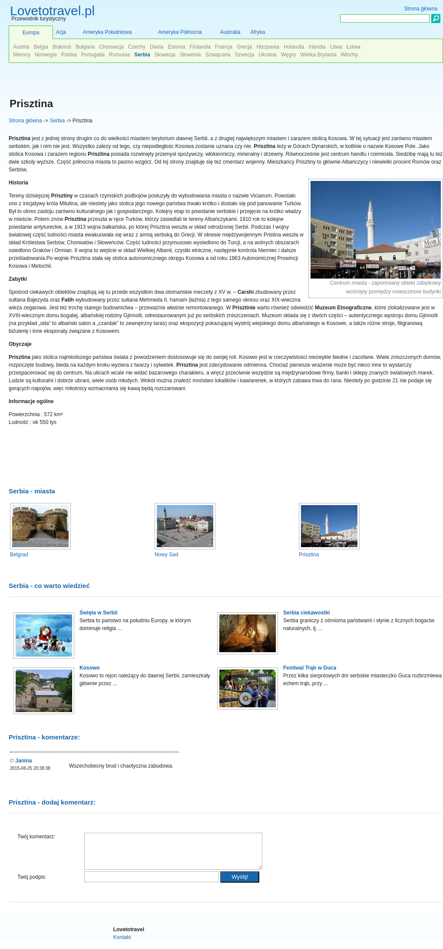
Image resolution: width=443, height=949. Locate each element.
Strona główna (25, 121)
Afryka (257, 32)
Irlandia (317, 47)
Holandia (294, 47)
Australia (230, 32)
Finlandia (200, 47)
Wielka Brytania (318, 55)
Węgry (288, 55)
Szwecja (244, 55)
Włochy (349, 55)
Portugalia (93, 55)
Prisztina (309, 555)
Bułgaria (85, 47)
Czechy (136, 47)
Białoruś (62, 47)
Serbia (57, 121)
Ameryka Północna (180, 32)
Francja (223, 47)
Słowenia (190, 55)
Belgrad (19, 555)
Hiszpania (267, 47)
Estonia (176, 47)
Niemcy (21, 55)
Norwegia (46, 55)
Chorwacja (111, 47)
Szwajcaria (217, 55)
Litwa (336, 47)
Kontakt (122, 944)
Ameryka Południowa (107, 32)
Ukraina (267, 55)
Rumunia (119, 55)
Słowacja (165, 55)
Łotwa (353, 47)
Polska (69, 55)
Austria (21, 47)
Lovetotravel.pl (52, 10)
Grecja (244, 47)
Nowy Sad (167, 555)
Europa (31, 33)
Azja (61, 32)
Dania (156, 47)
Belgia (40, 47)
